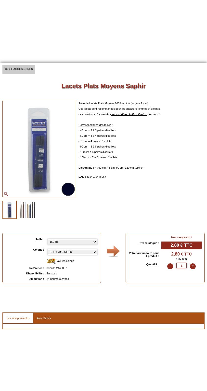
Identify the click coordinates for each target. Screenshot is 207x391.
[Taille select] (72, 241)
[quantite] (181, 265)
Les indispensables (18, 318)
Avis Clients (44, 318)
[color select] (72, 252)
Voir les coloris (60, 261)
